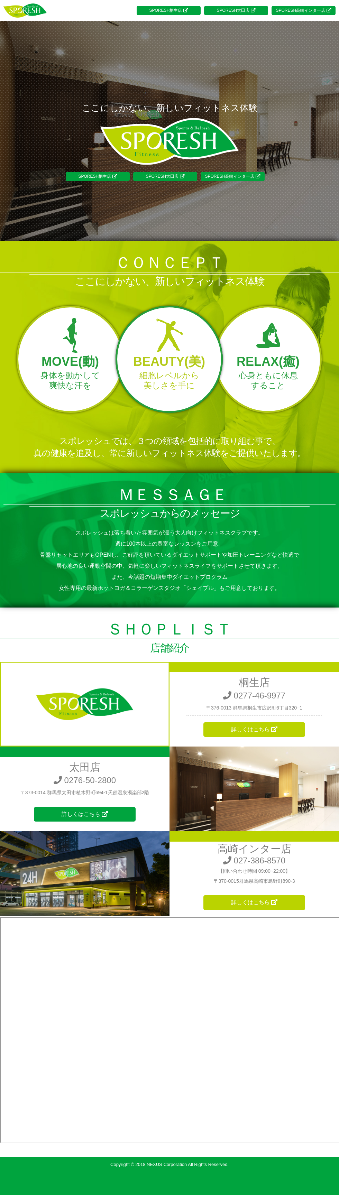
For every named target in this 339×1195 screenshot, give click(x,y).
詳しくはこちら (254, 729)
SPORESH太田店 (236, 10)
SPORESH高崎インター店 (303, 10)
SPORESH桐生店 (168, 10)
